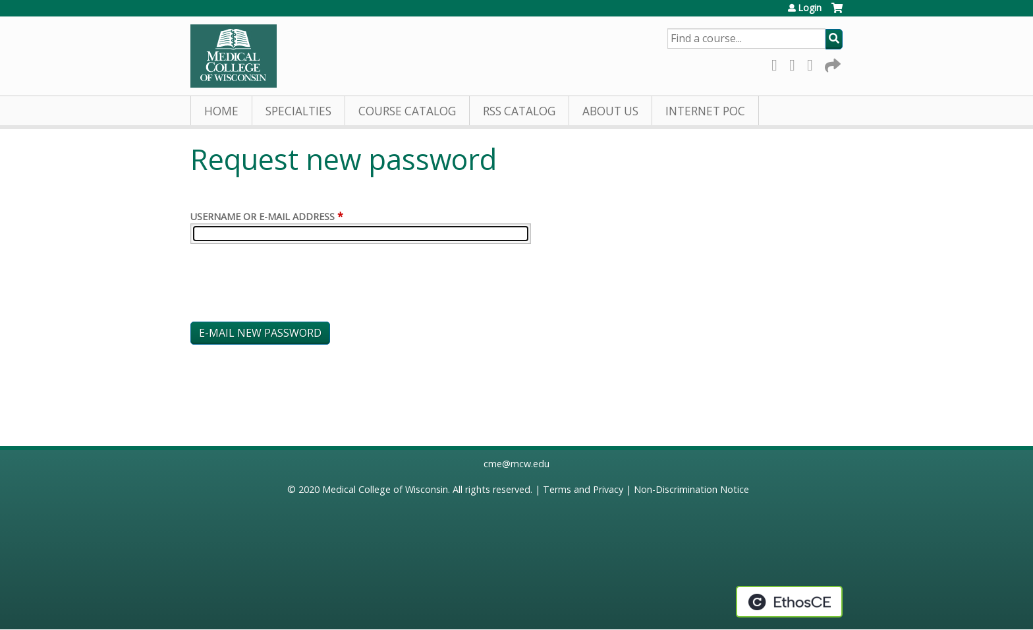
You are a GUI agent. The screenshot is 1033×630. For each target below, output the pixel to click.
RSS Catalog (519, 111)
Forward (831, 63)
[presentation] (290, 285)
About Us (610, 111)
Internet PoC (705, 111)
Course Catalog (407, 111)
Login (810, 8)
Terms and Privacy (583, 489)
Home (221, 111)
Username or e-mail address (262, 216)
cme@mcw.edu (516, 463)
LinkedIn (813, 63)
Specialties (298, 111)
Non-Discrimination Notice (691, 489)
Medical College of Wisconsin (385, 489)
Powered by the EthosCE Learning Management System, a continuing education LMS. (789, 601)
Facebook (778, 63)
